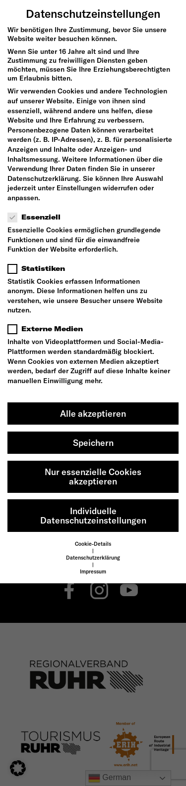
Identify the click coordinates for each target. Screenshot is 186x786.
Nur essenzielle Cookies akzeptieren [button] (93, 476)
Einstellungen (79, 187)
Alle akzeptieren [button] (93, 413)
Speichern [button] (93, 442)
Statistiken (39, 268)
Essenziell (37, 217)
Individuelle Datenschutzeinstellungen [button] (93, 515)
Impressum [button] (93, 571)
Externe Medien (48, 328)
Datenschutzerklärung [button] (93, 557)
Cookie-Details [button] (93, 543)
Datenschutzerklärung (43, 178)
